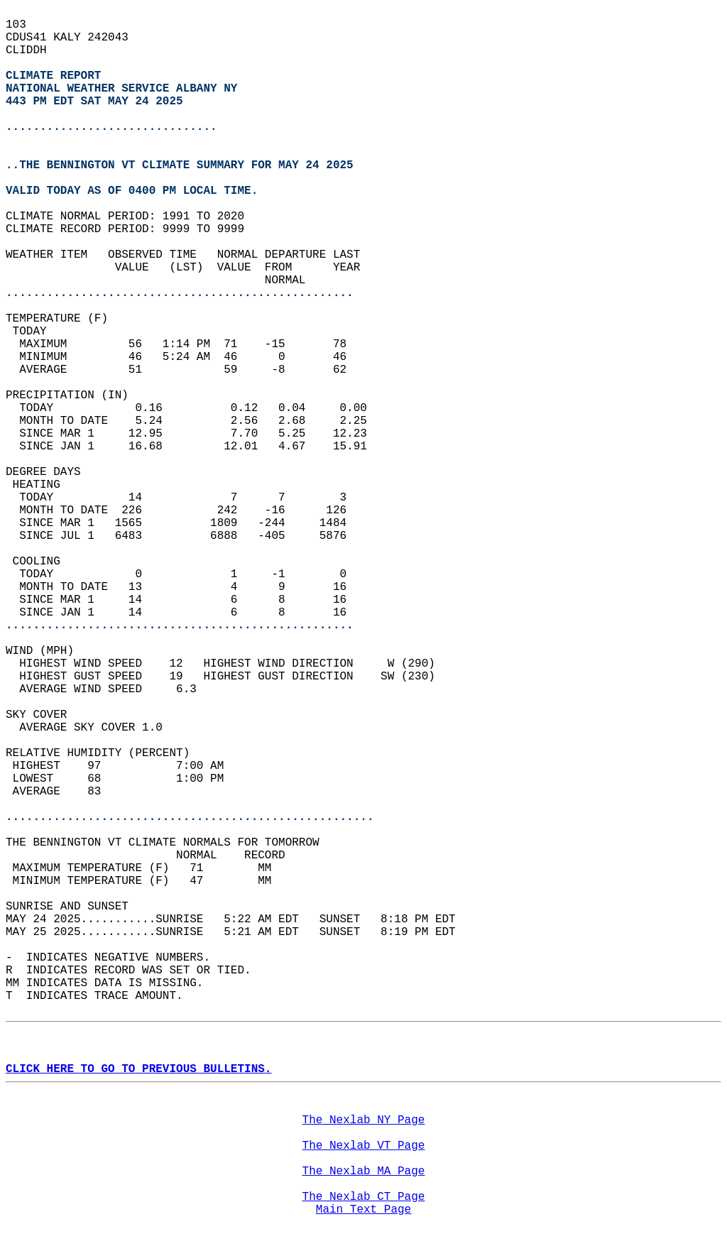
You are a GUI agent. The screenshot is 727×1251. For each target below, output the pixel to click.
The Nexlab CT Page (363, 1197)
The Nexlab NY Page (363, 1120)
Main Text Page (363, 1209)
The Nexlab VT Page (363, 1146)
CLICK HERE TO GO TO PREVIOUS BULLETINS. (138, 1069)
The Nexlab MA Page (363, 1171)
